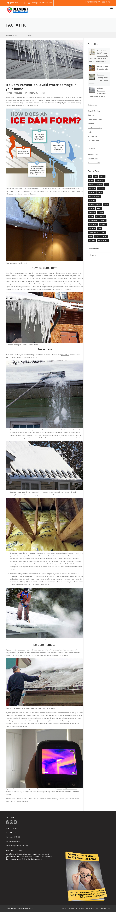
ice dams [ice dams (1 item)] (92, 212)
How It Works (80, 908)
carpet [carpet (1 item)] (91, 185)
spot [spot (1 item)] (90, 236)
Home (64, 908)
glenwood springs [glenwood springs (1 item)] (95, 204)
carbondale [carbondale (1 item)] (99, 181)
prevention (65, 355)
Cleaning (91, 115)
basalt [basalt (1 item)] (102, 177)
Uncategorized (93, 140)
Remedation (92, 136)
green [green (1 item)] (106, 204)
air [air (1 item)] (90, 177)
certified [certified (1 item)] (99, 185)
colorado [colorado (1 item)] (101, 188)
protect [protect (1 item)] (103, 220)
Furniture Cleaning (95, 119)
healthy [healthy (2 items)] (91, 208)
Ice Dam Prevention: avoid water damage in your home (41, 87)
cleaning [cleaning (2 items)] (92, 188)
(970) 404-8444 (16, 3)
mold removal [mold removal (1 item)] (100, 216)
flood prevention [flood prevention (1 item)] (94, 197)
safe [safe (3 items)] (99, 228)
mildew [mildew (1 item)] (100, 212)
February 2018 (93, 159)
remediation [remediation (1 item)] (93, 224)
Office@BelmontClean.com (19, 846)
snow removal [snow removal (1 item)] (93, 232)
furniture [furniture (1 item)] (92, 201)
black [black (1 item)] (91, 181)
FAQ (109, 908)
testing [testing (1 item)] (105, 236)
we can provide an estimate (67, 789)
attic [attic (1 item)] (95, 177)
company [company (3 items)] (92, 192)
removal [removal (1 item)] (103, 224)
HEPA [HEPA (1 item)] (99, 208)
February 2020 (93, 154)
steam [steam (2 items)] (97, 236)
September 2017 (94, 163)
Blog (97, 908)
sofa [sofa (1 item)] (103, 232)
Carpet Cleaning (94, 111)
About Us (71, 908)
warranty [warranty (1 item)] (92, 240)
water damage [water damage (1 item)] (102, 240)
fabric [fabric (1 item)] (100, 192)
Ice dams (49, 100)
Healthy (91, 124)
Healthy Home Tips (95, 128)
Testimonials (90, 908)
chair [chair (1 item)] (106, 185)
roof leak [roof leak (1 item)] (92, 228)
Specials (103, 908)
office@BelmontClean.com (41, 3)
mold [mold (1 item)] (91, 216)
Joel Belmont (21, 93)
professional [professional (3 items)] (93, 220)
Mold (90, 132)
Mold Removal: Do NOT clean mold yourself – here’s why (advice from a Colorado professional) (98, 55)
